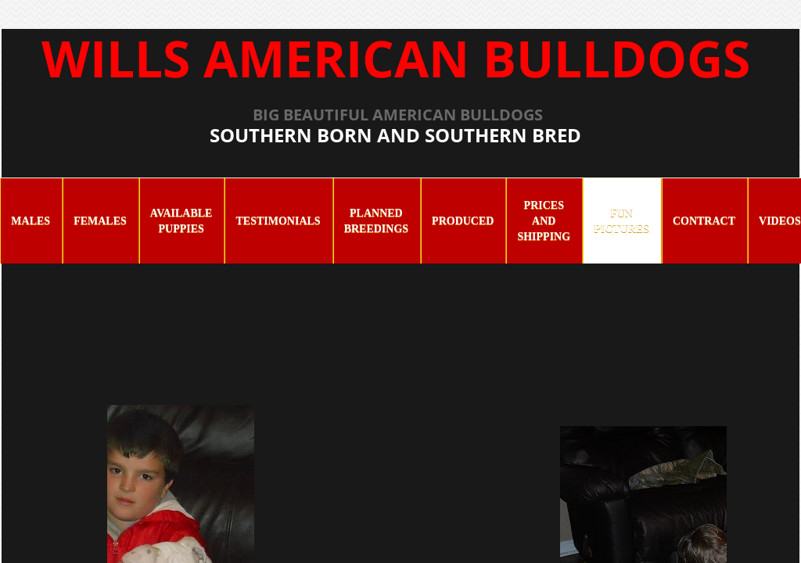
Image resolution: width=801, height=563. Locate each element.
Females (100, 221)
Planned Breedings (376, 221)
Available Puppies (181, 221)
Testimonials (277, 221)
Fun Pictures (621, 221)
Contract (704, 221)
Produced (463, 221)
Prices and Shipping (543, 220)
